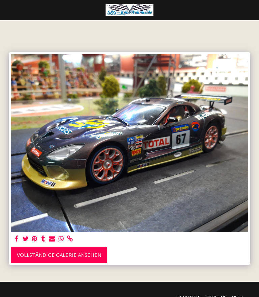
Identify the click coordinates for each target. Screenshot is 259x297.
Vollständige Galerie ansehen (59, 254)
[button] (7, 10)
